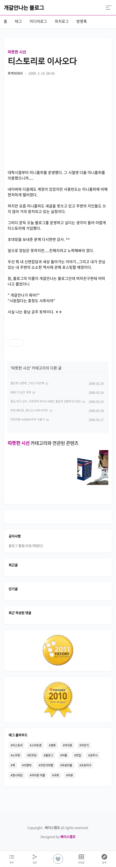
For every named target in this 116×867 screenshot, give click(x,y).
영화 (53, 745)
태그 (18, 21)
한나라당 (17, 775)
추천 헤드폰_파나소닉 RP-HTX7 (29, 410)
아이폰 (68, 745)
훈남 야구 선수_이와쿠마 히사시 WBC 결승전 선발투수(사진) (45, 401)
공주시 (94, 755)
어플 (64, 755)
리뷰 (70, 775)
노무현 (16, 755)
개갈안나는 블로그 (24, 7)
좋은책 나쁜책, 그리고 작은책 (27, 383)
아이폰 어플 (38, 775)
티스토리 (17, 745)
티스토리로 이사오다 (42, 61)
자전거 (85, 745)
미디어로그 (38, 21)
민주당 (33, 755)
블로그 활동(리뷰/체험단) (26, 545)
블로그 (49, 755)
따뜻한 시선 (17, 52)
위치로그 (62, 21)
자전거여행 (46, 765)
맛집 (78, 755)
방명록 (81, 21)
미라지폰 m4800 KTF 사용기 (27, 419)
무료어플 (67, 765)
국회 (56, 775)
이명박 (27, 765)
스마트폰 (36, 745)
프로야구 (86, 765)
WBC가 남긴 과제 (20, 392)
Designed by (58, 836)
